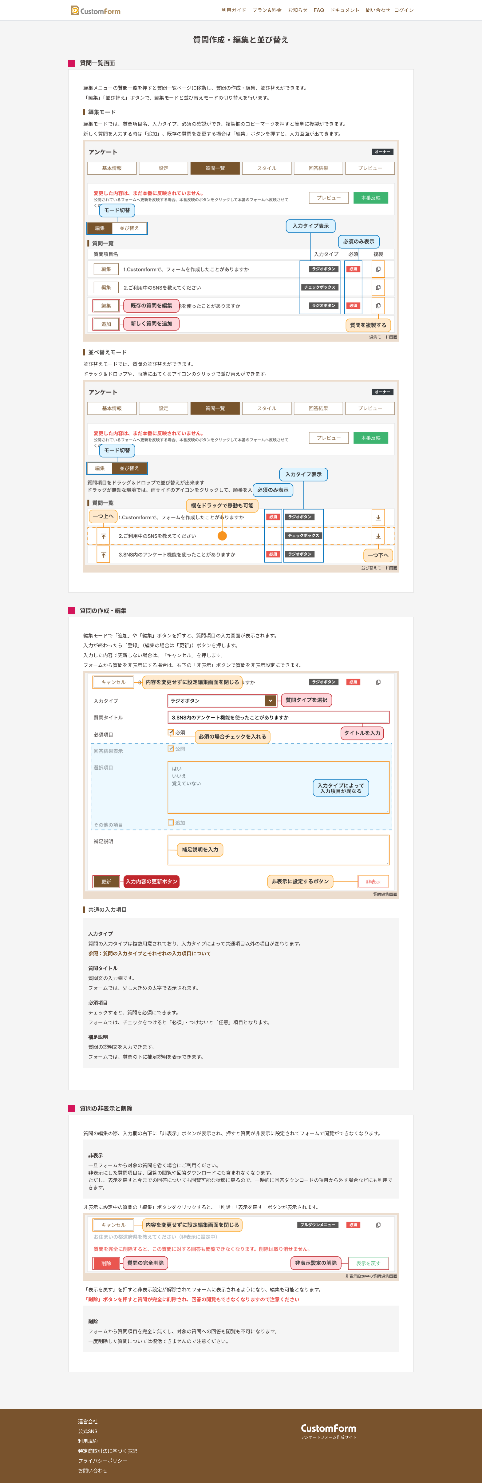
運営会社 (88, 1421)
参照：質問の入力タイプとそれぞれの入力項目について (149, 953)
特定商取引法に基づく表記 (107, 1451)
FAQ (319, 10)
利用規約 (88, 1441)
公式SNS (87, 1431)
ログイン (404, 10)
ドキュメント (345, 10)
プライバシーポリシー (102, 1461)
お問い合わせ (93, 1471)
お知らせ (298, 10)
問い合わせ (378, 10)
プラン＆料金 (267, 10)
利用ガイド (234, 10)
